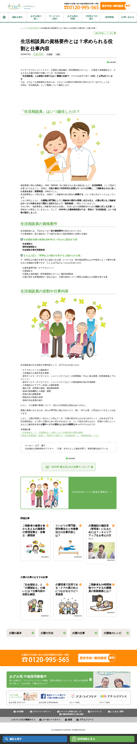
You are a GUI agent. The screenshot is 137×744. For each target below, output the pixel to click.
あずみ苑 (21, 6)
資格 (58, 54)
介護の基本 (15, 633)
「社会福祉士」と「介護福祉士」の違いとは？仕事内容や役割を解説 (51, 432)
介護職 (49, 54)
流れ (91, 17)
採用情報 (109, 17)
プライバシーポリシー (42, 711)
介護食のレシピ (112, 633)
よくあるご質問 (117, 711)
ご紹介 (54, 17)
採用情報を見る (83, 739)
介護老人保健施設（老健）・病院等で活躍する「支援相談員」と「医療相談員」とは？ (59, 435)
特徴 (73, 17)
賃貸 (70, 720)
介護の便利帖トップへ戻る (104, 33)
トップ (23, 28)
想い (36, 17)
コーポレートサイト (51, 720)
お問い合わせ (127, 17)
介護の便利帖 (33, 28)
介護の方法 (47, 633)
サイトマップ (96, 711)
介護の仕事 (38, 54)
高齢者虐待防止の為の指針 (73, 714)
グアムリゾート (86, 720)
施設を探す (17, 17)
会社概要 (20, 711)
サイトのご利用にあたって (71, 711)
